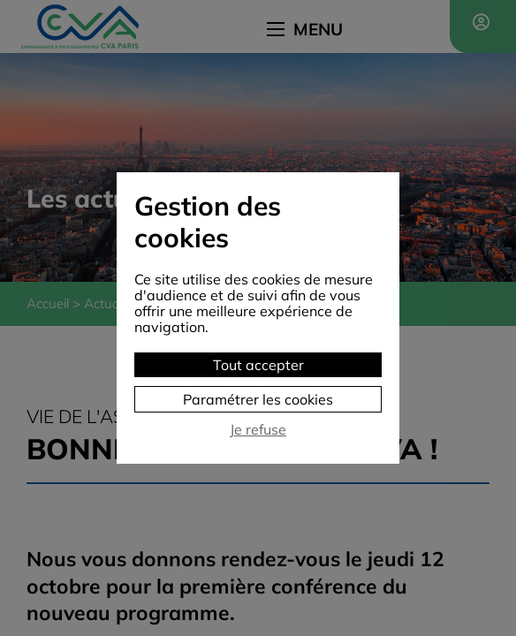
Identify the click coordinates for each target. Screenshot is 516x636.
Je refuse (258, 429)
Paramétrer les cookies (258, 399)
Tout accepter (258, 365)
